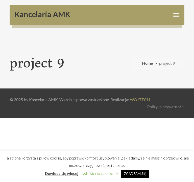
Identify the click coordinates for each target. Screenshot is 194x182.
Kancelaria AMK (42, 14)
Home (147, 63)
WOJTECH (140, 99)
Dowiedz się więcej (61, 173)
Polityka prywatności (165, 106)
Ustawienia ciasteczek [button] (100, 173)
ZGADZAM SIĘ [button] (135, 174)
